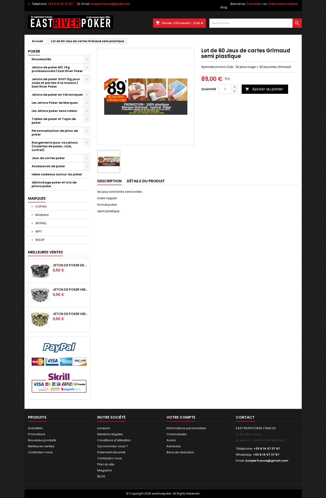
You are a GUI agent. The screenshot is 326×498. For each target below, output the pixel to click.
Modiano (42, 215)
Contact (245, 417)
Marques (37, 198)
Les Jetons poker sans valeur (54, 111)
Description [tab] (109, 181)
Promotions (36, 434)
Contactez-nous (40, 452)
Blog (224, 7)
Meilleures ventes (41, 446)
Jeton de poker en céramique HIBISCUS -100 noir (70, 265)
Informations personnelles (186, 428)
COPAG (40, 206)
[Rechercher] (255, 23)
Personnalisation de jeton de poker (55, 133)
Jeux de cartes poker (48, 158)
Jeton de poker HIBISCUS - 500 (70, 289)
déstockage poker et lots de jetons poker (54, 184)
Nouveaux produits (42, 440)
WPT (38, 231)
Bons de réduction (180, 452)
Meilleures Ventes (45, 252)
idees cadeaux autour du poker (57, 174)
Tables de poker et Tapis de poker (54, 121)
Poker (34, 51)
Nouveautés (41, 59)
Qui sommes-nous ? (112, 446)
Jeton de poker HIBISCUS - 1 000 (70, 314)
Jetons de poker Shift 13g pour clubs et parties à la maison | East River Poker (56, 83)
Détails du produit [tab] (146, 181)
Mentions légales (110, 434)
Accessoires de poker (48, 166)
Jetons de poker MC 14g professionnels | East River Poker (57, 69)
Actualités (35, 428)
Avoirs (171, 440)
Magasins (104, 470)
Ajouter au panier (264, 89)
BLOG (101, 476)
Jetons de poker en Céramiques (57, 94)
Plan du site (105, 464)
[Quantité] (225, 89)
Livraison (103, 428)
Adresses (174, 446)
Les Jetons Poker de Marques (55, 103)
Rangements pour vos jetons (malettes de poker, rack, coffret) (55, 146)
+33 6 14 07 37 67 (60, 4)
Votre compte (181, 417)
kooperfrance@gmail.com (110, 4)
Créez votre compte (283, 4)
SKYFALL (40, 223)
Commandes (177, 434)
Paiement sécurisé (111, 452)
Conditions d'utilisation (114, 440)
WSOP (40, 240)
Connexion (254, 4)
